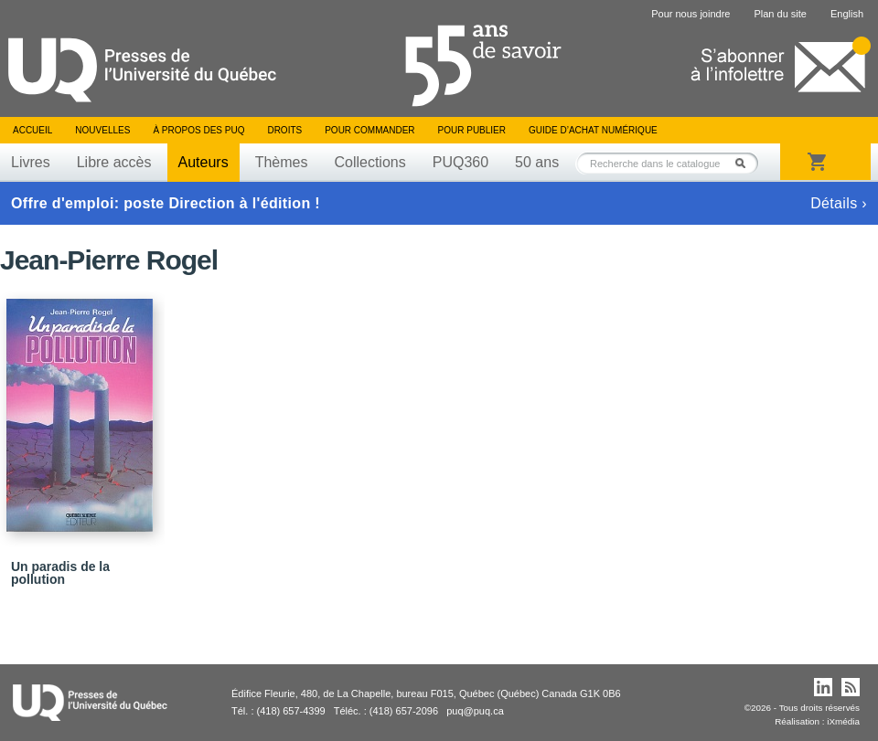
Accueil (32, 130)
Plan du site (780, 13)
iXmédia (843, 721)
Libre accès (114, 162)
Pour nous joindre (690, 13)
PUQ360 (460, 162)
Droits (284, 130)
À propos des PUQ (198, 130)
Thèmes (281, 162)
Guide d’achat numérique (593, 130)
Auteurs (203, 162)
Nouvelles (102, 130)
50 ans (537, 162)
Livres (30, 162)
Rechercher (745, 163)
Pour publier (472, 130)
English (846, 13)
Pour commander (369, 130)
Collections (369, 162)
